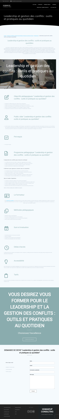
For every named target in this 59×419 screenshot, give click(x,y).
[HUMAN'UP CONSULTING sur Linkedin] (31, 411)
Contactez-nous (6, 411)
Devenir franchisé (7, 416)
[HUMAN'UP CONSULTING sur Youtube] (33, 411)
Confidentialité (6, 413)
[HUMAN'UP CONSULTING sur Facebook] (28, 411)
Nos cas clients (6, 409)
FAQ (15, 413)
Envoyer (33, 391)
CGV (16, 411)
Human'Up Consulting (10, 200)
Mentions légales (18, 407)
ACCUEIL (34, 4)
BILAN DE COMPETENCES (42, 7)
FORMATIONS (47, 4)
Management (36, 35)
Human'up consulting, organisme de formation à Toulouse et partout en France (20, 35)
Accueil (5, 35)
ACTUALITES (53, 7)
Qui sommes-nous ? (7, 407)
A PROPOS (40, 4)
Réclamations (17, 409)
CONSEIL (54, 4)
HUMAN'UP (7, 6)
